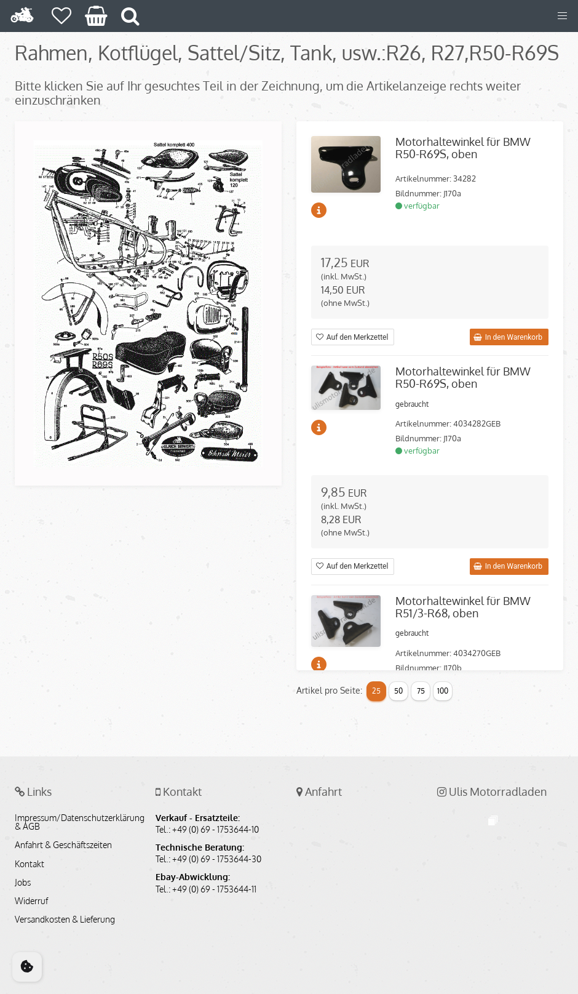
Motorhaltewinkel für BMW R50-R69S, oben (463, 148)
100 (442, 690)
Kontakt (29, 864)
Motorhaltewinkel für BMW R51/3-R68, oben (463, 607)
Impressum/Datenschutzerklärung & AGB (78, 822)
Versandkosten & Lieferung (65, 919)
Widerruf (31, 901)
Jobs (23, 883)
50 (398, 690)
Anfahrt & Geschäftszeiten (63, 845)
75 (421, 690)
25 (376, 690)
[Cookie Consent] (27, 967)
